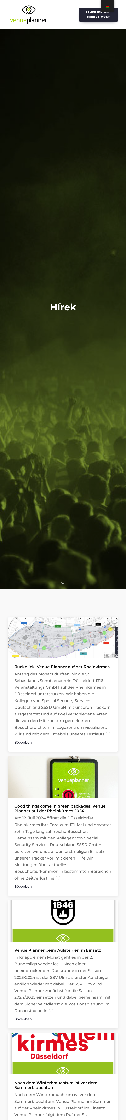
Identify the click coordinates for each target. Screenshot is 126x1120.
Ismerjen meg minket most (98, 14)
